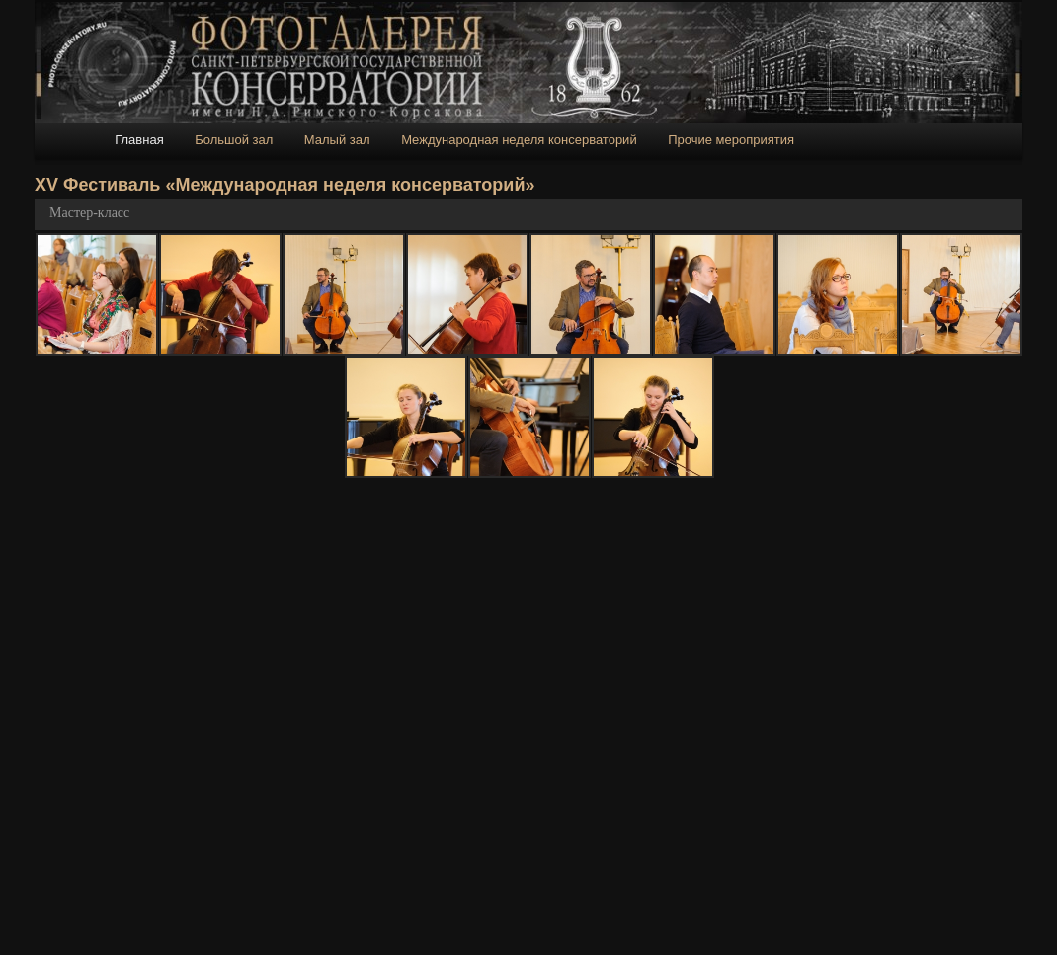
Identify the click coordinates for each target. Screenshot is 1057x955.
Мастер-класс (89, 212)
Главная (139, 139)
